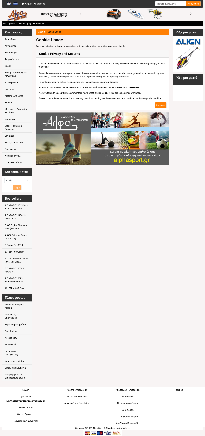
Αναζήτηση (193, 3)
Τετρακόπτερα (12, 59)
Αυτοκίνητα (10, 46)
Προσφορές (25, 23)
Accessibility (11, 338)
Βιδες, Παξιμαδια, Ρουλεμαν (13, 127)
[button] (80, 14)
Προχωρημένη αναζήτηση (25, 421)
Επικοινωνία (39, 23)
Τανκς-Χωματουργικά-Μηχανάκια (16, 74)
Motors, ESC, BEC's (14, 96)
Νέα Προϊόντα (10, 23)
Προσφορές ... (12, 149)
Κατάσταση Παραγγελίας (11, 353)
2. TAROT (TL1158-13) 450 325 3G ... (15, 217)
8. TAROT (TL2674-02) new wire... (15, 270)
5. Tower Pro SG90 (14, 245)
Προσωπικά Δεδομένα (128, 403)
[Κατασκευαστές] (17, 180)
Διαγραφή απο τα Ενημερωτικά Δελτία (15, 376)
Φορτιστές (10, 119)
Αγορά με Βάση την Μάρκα (14, 306)
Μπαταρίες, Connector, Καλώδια (16, 111)
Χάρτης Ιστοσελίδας (15, 361)
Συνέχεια (160, 105)
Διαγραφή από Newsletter (76, 403)
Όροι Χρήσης (11, 331)
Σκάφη (8, 66)
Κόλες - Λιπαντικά (14, 142)
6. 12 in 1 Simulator (14, 252)
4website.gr (124, 428)
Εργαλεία (9, 136)
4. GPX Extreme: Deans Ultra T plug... (16, 237)
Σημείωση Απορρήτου (16, 324)
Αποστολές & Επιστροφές (11, 316)
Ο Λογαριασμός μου (128, 416)
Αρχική (27, 3)
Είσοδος (39, 3)
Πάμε (17, 187)
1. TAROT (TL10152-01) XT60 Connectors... (16, 207)
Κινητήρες (10, 89)
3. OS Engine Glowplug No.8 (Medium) (16, 227)
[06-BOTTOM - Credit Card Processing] (102, 433)
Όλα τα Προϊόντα (25, 414)
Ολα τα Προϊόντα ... (14, 162)
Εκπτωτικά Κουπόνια (15, 368)
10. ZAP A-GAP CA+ (14, 288)
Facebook (179, 390)
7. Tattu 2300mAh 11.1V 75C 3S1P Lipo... (16, 260)
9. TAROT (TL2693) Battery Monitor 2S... (15, 280)
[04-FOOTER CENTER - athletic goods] (102, 138)
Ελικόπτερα (11, 52)
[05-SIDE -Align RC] (188, 53)
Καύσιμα (9, 102)
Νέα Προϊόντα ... (13, 156)
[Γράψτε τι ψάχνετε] (170, 3)
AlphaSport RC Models (104, 428)
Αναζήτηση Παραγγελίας (128, 423)
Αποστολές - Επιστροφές (128, 390)
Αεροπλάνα (10, 39)
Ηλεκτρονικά (11, 82)
